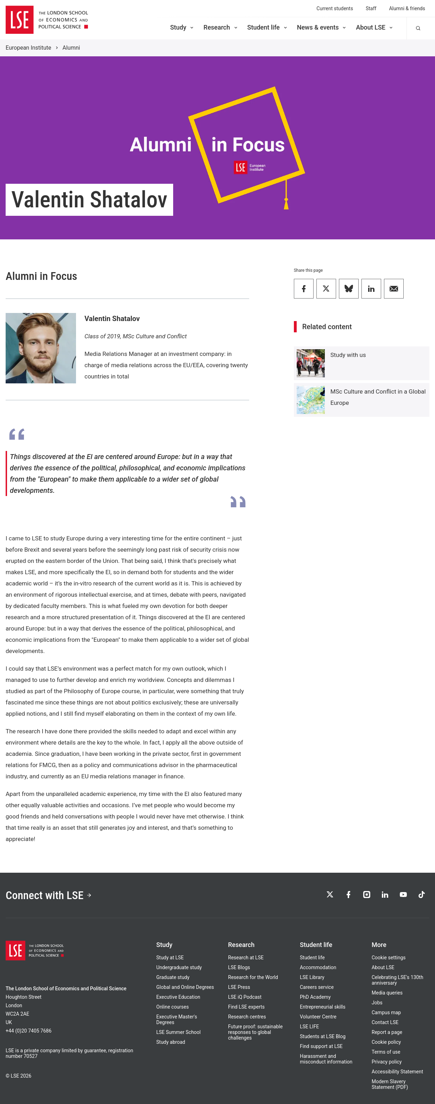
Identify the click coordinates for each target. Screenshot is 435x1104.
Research (220, 27)
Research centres (247, 1017)
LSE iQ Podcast (244, 997)
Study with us (348, 354)
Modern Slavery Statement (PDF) (390, 1084)
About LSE (375, 27)
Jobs (377, 1002)
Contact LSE (385, 1022)
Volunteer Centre (318, 1017)
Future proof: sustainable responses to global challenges (255, 1032)
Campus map (386, 1012)
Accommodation (318, 967)
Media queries (387, 993)
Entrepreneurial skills (322, 1007)
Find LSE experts (246, 1007)
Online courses (172, 1007)
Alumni (71, 47)
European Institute (28, 47)
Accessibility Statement (397, 1071)
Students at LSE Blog (323, 1036)
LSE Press (239, 987)
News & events (322, 27)
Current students (334, 8)
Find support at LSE (321, 1046)
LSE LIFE (309, 1026)
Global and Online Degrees (185, 987)
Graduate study (172, 977)
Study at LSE (170, 957)
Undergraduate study (179, 967)
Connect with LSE (49, 895)
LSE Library (312, 977)
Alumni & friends (407, 8)
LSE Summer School (178, 1032)
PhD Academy (315, 997)
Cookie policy (386, 1042)
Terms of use (386, 1052)
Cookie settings (389, 957)
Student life (267, 27)
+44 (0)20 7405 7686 (28, 1031)
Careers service (317, 987)
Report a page (387, 1032)
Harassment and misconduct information (326, 1059)
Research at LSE (246, 957)
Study (182, 27)
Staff (371, 8)
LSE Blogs (239, 967)
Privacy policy (387, 1062)
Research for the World (253, 977)
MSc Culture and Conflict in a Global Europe (378, 397)
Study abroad (170, 1042)
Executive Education (178, 997)
